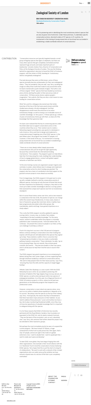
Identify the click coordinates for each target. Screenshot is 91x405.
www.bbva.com (11, 400)
